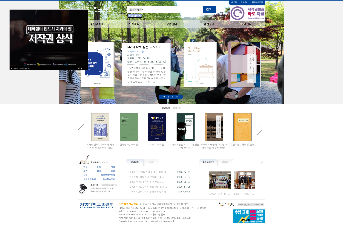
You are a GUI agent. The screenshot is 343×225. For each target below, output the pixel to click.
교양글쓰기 (188, 16)
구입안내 (171, 24)
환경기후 (200, 16)
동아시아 (148, 16)
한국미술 (210, 16)
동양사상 (158, 16)
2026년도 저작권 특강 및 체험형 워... (149, 172)
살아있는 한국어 (173, 16)
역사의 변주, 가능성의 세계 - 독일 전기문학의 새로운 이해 (100, 147)
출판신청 (209, 24)
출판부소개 (96, 24)
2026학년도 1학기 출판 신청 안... (147, 181)
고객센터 (246, 24)
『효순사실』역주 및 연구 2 (242, 144)
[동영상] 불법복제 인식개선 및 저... (148, 176)
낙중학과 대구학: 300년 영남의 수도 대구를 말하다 (213, 146)
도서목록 (134, 24)
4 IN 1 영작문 (157, 144)
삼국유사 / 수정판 (129, 144)
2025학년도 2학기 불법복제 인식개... (149, 191)
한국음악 (221, 16)
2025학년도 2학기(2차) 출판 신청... (148, 186)
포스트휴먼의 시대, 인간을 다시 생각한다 (185, 146)
